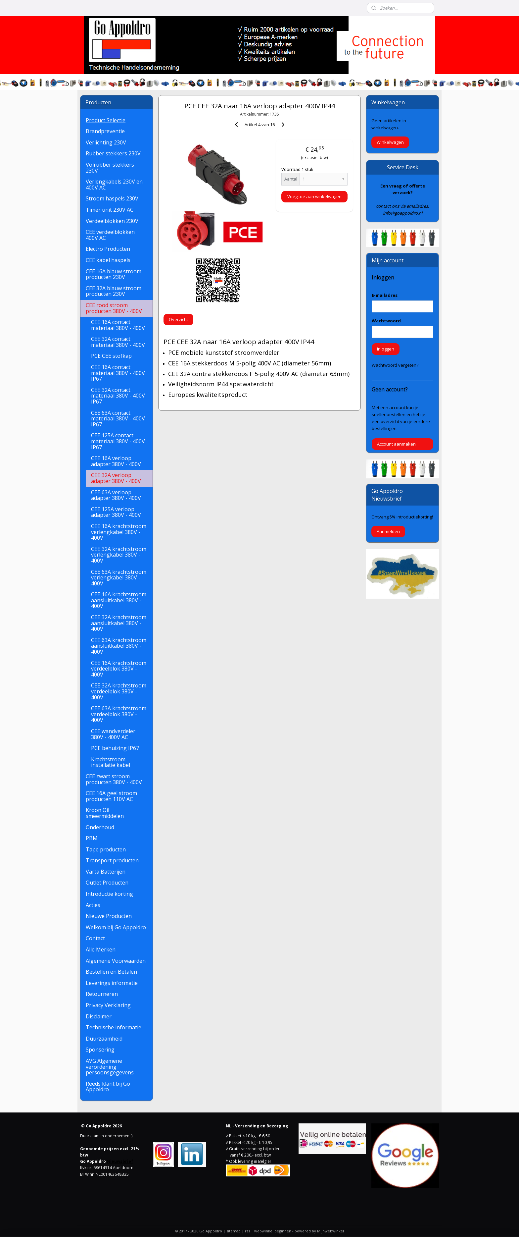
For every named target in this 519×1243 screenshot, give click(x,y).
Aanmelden (388, 531)
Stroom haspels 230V (112, 198)
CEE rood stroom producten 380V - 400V (114, 308)
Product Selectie (105, 120)
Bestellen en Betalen (111, 971)
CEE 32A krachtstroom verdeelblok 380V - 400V (118, 691)
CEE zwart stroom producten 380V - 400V (114, 779)
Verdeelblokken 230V (112, 221)
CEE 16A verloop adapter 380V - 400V (116, 461)
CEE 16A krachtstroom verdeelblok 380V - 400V (118, 668)
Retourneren (102, 994)
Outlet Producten (107, 882)
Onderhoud (100, 827)
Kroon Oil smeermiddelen (105, 813)
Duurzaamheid (104, 1038)
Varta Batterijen (105, 871)
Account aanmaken (396, 444)
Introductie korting (109, 893)
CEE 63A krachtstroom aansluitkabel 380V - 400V (118, 645)
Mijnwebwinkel (330, 1230)
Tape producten (106, 849)
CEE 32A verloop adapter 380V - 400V (116, 478)
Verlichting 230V (106, 142)
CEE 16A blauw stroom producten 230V (113, 274)
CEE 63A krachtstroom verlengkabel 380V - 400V (118, 577)
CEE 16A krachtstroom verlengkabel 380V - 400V (118, 531)
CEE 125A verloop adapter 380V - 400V (116, 512)
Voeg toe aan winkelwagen (314, 196)
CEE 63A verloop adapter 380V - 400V (116, 495)
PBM (92, 838)
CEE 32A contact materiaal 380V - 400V (118, 342)
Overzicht (178, 319)
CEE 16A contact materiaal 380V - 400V (118, 325)
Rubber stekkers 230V (113, 153)
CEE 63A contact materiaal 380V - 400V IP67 (118, 418)
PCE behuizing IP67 (115, 748)
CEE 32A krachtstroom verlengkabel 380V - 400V (118, 554)
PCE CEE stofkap (111, 355)
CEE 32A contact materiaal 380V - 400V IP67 (118, 395)
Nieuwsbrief (120, 1161)
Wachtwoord (386, 321)
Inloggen (385, 349)
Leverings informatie (112, 983)
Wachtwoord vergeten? (395, 365)
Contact (95, 938)
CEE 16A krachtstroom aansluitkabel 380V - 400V (118, 600)
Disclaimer (99, 1016)
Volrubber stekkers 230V (110, 167)
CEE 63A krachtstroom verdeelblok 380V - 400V (118, 714)
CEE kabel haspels (108, 260)
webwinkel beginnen (272, 1230)
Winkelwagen (390, 142)
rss (247, 1230)
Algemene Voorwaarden (116, 960)
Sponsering (100, 1049)
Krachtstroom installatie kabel (110, 762)
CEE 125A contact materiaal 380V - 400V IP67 (118, 441)
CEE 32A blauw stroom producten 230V (113, 291)
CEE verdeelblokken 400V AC (110, 235)
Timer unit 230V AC (109, 209)
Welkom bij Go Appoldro (116, 927)
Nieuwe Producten (109, 916)
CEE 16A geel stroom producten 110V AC (111, 796)
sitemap (233, 1230)
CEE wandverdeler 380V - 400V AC (113, 734)
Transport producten (112, 860)
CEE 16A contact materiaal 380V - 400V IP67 (118, 372)
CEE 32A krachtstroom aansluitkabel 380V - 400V (118, 623)
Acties (93, 905)
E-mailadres (385, 295)
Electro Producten (108, 248)
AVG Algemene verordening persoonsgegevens (110, 1066)
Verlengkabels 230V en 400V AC (114, 184)
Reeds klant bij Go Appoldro (108, 1086)
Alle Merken (101, 949)
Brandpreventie (105, 131)
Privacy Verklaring (108, 1005)
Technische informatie (113, 1027)
